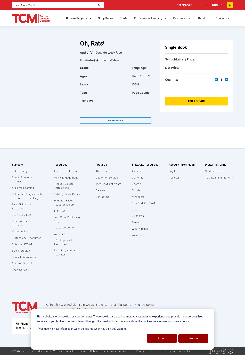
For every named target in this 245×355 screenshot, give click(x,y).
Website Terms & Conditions (69, 351)
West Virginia (140, 228)
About (202, 18)
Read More (115, 120)
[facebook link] (210, 351)
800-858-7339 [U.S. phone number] (24, 328)
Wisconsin (138, 235)
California (137, 177)
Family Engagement (66, 177)
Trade (123, 18)
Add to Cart (196, 101)
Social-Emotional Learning (22, 179)
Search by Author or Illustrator (66, 252)
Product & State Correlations (64, 185)
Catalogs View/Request (68, 194)
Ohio (134, 209)
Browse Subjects (77, 18)
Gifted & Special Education (22, 223)
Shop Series (105, 18)
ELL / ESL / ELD (21, 214)
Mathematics (20, 231)
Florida (136, 190)
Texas (135, 222)
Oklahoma (138, 215)
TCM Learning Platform (219, 177)
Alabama (137, 171)
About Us (101, 164)
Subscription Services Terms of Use (111, 351)
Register (174, 177)
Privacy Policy (144, 351)
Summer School (22, 263)
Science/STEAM (22, 244)
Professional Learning (148, 18)
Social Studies (21, 250)
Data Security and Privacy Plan (173, 351)
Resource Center (64, 227)
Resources (180, 18)
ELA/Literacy (19, 171)
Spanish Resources (24, 257)
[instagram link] (223, 351)
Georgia (137, 183)
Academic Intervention (67, 171)
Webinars (59, 234)
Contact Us (102, 196)
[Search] (100, 5)
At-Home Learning (23, 187)
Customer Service (107, 177)
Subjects (17, 164)
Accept (162, 338)
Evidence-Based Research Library (64, 202)
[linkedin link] (216, 351)
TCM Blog (60, 210)
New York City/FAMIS (144, 203)
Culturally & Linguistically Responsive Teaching (27, 196)
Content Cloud (214, 171)
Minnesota (138, 196)
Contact (221, 18)
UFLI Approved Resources (63, 242)
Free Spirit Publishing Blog (67, 219)
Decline (193, 338)
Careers (100, 190)
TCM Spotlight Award (108, 183)
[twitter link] (230, 351)
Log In (172, 171)
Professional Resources (26, 237)
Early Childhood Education (21, 206)
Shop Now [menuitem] (211, 5)
